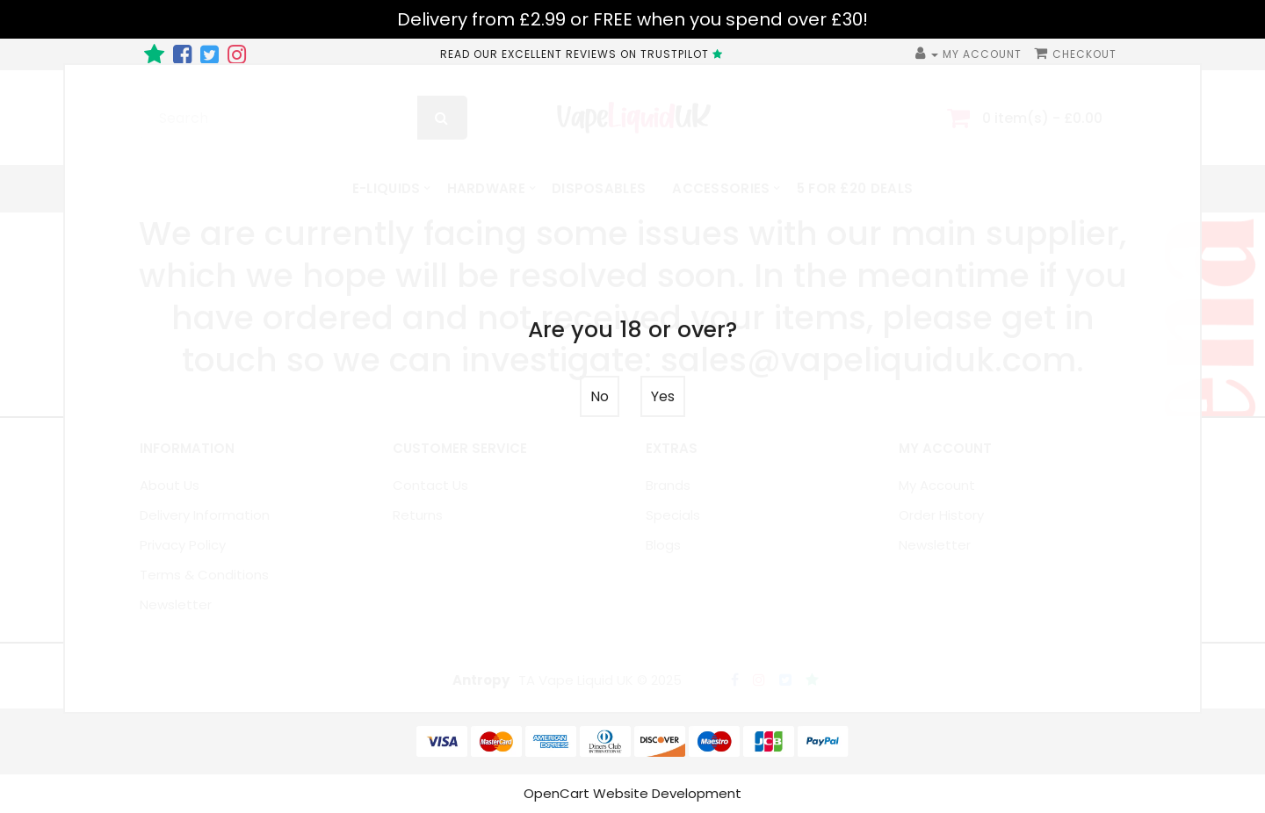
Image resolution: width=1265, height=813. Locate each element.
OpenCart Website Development (632, 793)
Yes (663, 396)
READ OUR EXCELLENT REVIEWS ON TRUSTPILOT (583, 54)
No (599, 396)
